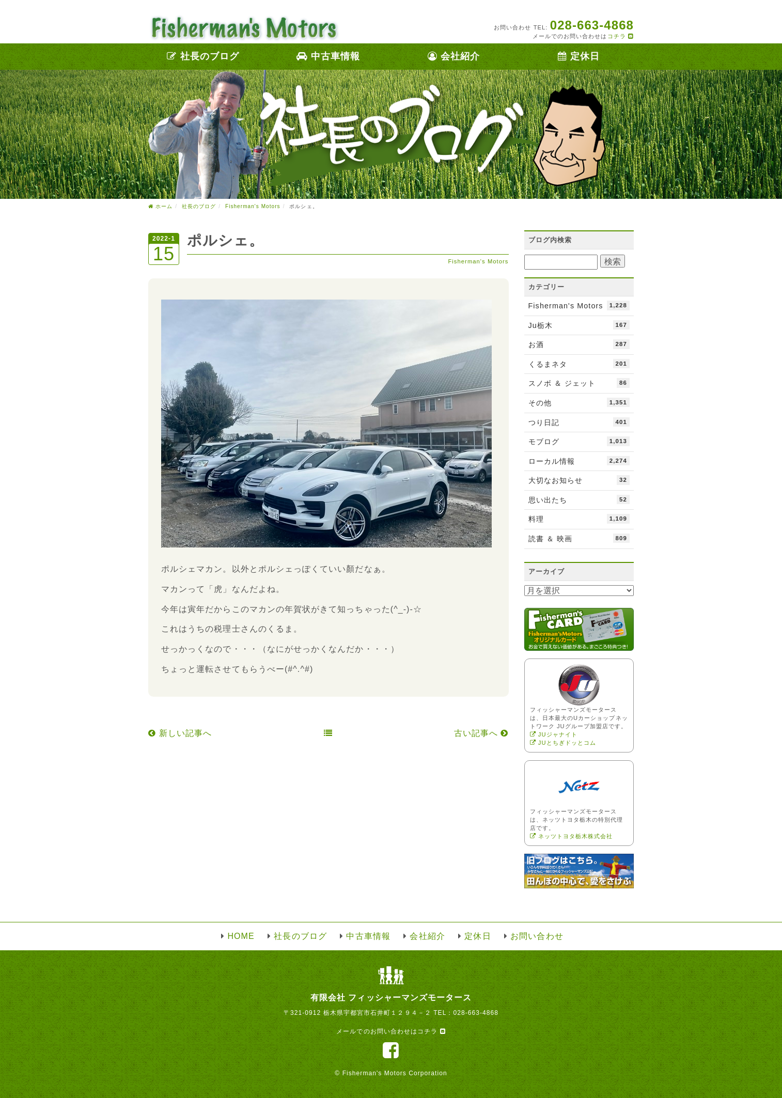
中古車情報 (328, 56)
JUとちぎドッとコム (563, 743)
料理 (579, 518)
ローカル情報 (579, 460)
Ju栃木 (579, 325)
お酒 (579, 344)
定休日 (579, 56)
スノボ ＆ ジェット (579, 382)
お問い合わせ (536, 936)
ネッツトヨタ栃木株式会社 (571, 836)
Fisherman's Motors (478, 261)
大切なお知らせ (579, 479)
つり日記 (579, 422)
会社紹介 (454, 56)
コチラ (620, 36)
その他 (579, 402)
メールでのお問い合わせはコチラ (390, 1031)
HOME (240, 936)
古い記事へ (481, 733)
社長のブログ (203, 56)
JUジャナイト (553, 734)
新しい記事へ (180, 733)
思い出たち (579, 499)
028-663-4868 (475, 1012)
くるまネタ (579, 363)
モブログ (579, 441)
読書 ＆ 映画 (579, 538)
